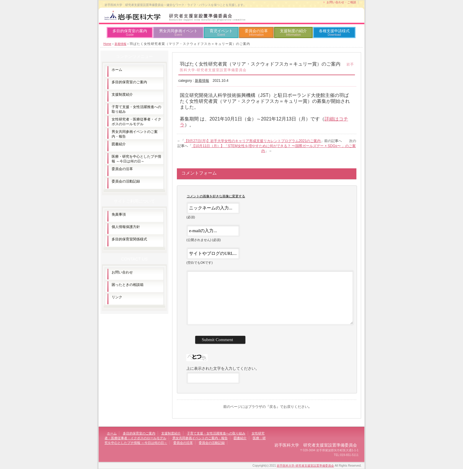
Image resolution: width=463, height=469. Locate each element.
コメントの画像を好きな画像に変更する (216, 196)
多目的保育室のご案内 (129, 82)
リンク (117, 297)
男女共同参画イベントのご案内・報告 (135, 134)
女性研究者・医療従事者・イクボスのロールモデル (136, 121)
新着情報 (120, 43)
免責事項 (119, 214)
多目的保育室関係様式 (129, 239)
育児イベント (221, 32)
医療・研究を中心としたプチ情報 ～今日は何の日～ (136, 158)
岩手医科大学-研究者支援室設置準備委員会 (305, 465)
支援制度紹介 (122, 94)
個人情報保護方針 (126, 227)
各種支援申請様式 (334, 32)
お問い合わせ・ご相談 (341, 2)
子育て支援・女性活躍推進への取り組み (136, 109)
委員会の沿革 (256, 32)
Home (107, 43)
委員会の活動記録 (126, 181)
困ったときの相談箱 (128, 285)
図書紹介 (119, 144)
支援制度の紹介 (293, 32)
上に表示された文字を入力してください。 (222, 368)
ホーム (117, 70)
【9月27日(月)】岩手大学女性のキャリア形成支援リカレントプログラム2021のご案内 (252, 141)
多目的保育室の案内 (130, 32)
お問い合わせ (122, 272)
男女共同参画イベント (178, 32)
